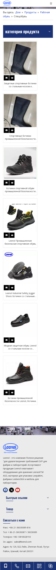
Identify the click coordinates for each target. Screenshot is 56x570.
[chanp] (28, 430)
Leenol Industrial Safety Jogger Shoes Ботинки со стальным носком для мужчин (20, 295)
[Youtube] (17, 490)
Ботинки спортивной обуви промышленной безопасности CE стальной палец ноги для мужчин (20, 190)
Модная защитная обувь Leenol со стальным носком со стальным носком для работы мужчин (20, 347)
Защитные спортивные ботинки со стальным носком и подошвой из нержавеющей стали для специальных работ (20, 85)
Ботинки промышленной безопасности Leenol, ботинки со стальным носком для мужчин (20, 400)
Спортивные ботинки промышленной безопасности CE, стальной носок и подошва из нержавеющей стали (20, 137)
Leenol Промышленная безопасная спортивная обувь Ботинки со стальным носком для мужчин (20, 242)
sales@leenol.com (23, 541)
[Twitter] (11, 490)
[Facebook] (5, 490)
